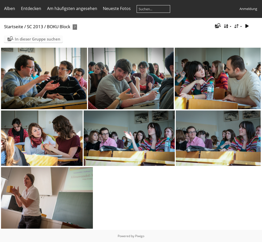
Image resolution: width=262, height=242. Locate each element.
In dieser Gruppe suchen (37, 39)
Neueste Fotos (117, 8)
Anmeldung (248, 8)
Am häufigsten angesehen (72, 8)
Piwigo (139, 236)
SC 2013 (35, 26)
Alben (9, 8)
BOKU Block (58, 26)
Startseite (13, 26)
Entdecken (31, 8)
